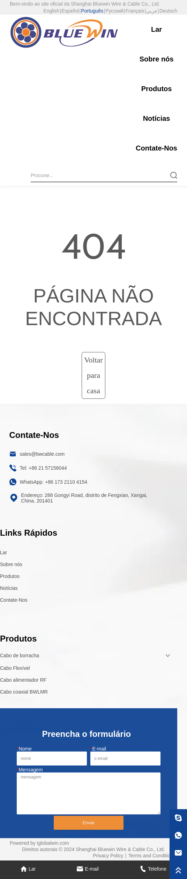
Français (135, 11)
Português (92, 11)
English (51, 11)
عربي (151, 11)
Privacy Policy (108, 855)
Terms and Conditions (151, 855)
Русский (114, 11)
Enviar (89, 822)
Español (70, 11)
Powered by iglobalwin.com (39, 843)
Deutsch (168, 11)
